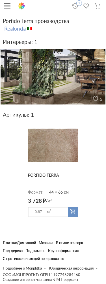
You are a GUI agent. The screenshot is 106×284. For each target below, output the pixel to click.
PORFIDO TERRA (43, 175)
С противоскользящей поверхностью (33, 259)
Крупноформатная (63, 251)
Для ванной (26, 243)
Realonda (15, 28)
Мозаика (46, 243)
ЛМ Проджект (66, 279)
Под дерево (13, 251)
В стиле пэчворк (69, 243)
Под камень (35, 251)
